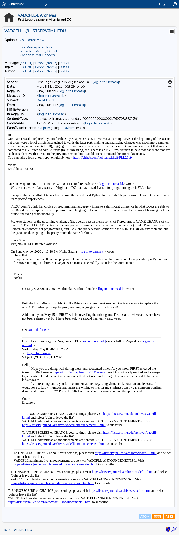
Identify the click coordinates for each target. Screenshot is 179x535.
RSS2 (169, 516)
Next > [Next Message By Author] (51, 71)
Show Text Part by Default (39, 51)
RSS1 (157, 516)
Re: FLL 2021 (46, 100)
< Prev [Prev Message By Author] (39, 71)
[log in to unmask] (106, 82)
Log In (164, 4)
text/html (68, 128)
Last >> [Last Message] (64, 63)
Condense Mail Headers (37, 55)
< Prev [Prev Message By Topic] (39, 67)
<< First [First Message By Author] (26, 71)
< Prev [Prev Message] (39, 63)
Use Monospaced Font (36, 47)
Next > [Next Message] (51, 63)
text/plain (43, 128)
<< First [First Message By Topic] (26, 67)
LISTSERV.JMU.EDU (17, 530)
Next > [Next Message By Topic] (51, 67)
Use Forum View (32, 40)
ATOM (145, 516)
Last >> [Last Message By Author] (64, 71)
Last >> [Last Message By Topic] (64, 67)
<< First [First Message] (26, 63)
